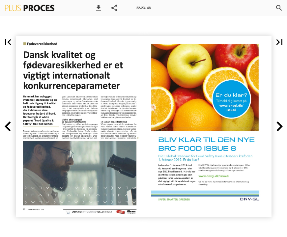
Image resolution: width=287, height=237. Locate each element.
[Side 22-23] (144, 8)
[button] (98, 8)
